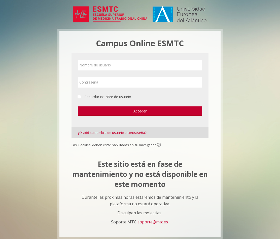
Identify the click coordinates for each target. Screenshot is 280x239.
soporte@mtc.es (152, 222)
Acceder (140, 111)
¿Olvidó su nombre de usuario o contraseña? (112, 132)
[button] (160, 145)
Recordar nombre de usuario (107, 96)
